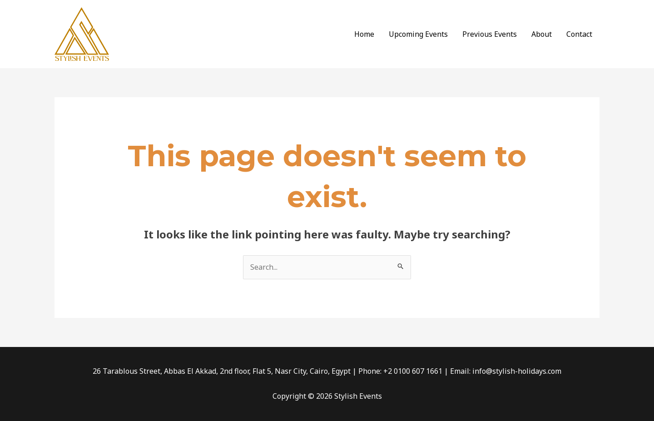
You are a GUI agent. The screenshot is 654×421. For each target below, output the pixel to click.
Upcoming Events (418, 34)
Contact (579, 34)
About (541, 34)
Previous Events (489, 34)
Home (364, 34)
